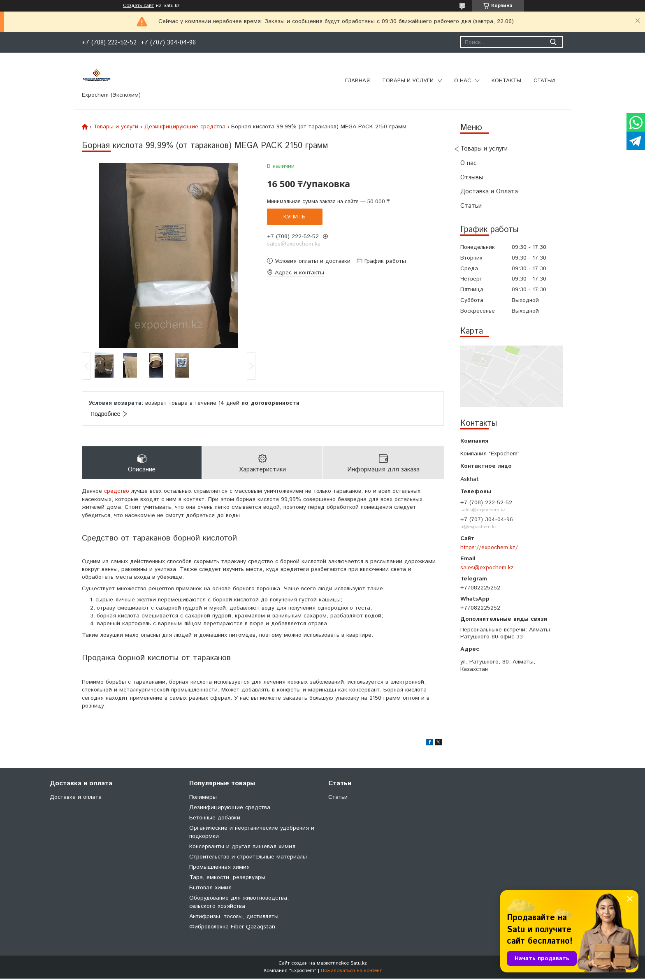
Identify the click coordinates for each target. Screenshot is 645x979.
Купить (294, 217)
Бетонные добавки (214, 818)
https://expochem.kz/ (489, 547)
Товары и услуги (408, 81)
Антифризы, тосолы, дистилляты (233, 917)
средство (116, 492)
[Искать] (553, 42)
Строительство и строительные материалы (248, 857)
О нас (462, 81)
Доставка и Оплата (489, 191)
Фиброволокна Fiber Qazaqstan (232, 927)
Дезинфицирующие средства (184, 127)
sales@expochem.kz (487, 568)
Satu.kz (358, 963)
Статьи (544, 81)
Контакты (506, 81)
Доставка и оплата (76, 797)
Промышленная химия (219, 867)
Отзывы (471, 177)
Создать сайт (138, 6)
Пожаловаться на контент (351, 970)
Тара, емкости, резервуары (227, 878)
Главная (357, 81)
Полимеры (203, 797)
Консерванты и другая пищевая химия (242, 847)
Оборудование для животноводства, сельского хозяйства (239, 902)
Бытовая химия (210, 888)
